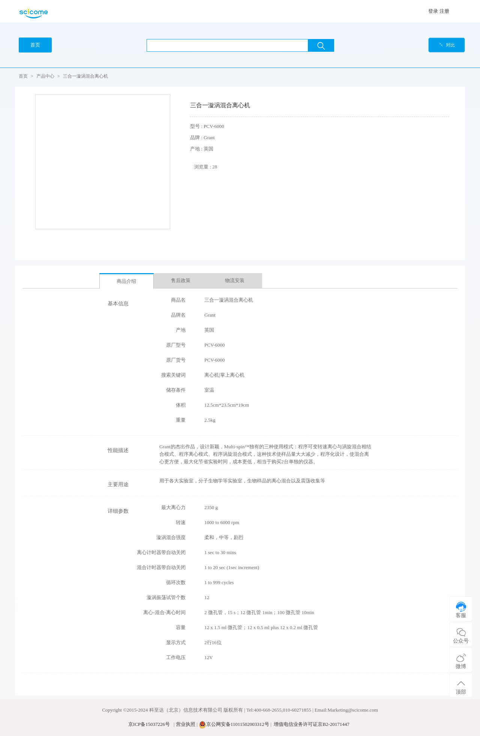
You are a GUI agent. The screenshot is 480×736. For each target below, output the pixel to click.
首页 (23, 76)
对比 (447, 45)
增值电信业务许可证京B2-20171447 (312, 724)
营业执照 (185, 724)
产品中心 (45, 76)
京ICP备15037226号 (149, 724)
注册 (444, 11)
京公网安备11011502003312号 (237, 724)
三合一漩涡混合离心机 (85, 76)
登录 (433, 11)
